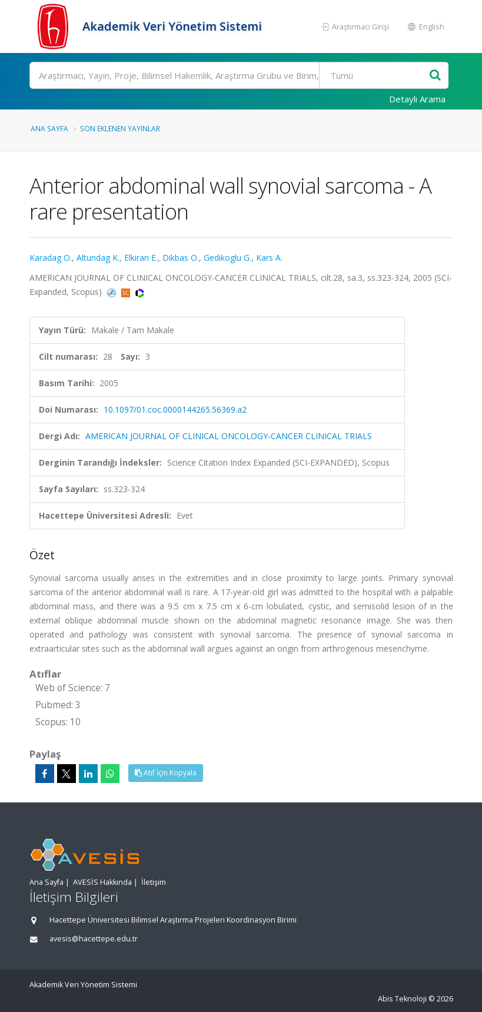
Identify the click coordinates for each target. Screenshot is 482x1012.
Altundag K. (98, 257)
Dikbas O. (180, 257)
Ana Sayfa (49, 128)
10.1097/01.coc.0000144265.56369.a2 (175, 409)
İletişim (153, 882)
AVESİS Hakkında (102, 882)
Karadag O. (50, 257)
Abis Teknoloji (402, 999)
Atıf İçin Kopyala (166, 773)
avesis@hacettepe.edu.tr (93, 939)
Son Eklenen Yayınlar (120, 128)
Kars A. (269, 257)
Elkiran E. (141, 257)
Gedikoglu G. (227, 257)
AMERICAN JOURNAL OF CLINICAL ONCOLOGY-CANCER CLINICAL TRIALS (228, 436)
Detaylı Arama (417, 99)
